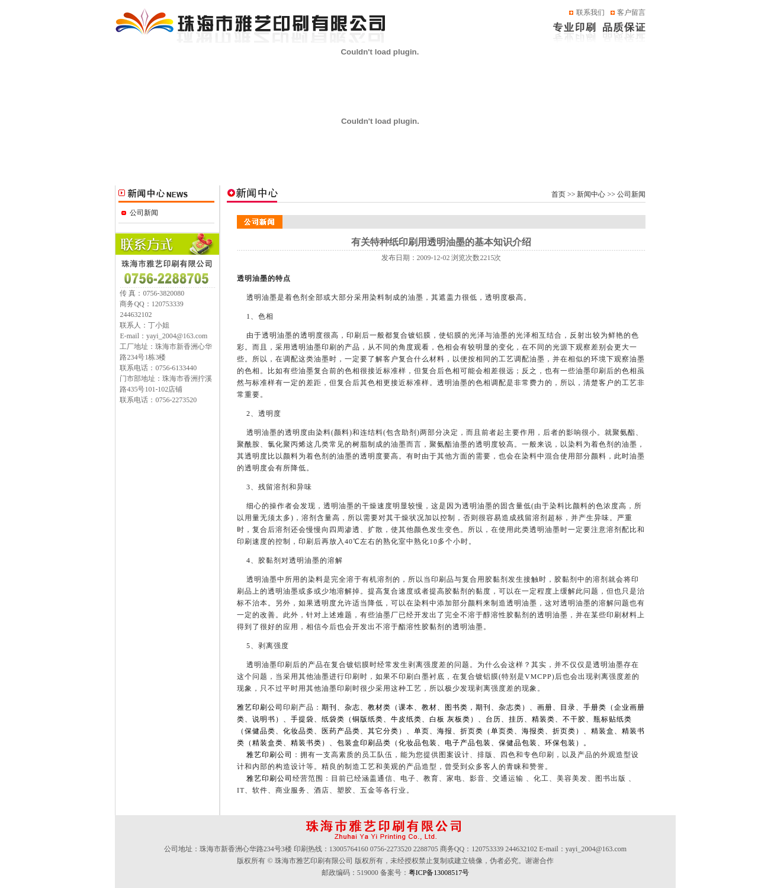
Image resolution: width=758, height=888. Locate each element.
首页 (558, 194)
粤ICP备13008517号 (439, 872)
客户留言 (631, 12)
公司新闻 (144, 213)
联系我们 (590, 12)
